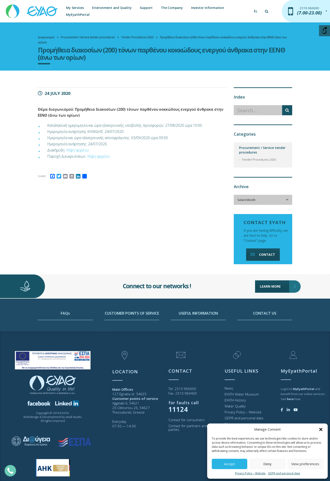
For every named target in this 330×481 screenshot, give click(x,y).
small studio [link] (74, 417)
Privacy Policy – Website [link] (250, 473)
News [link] (229, 388)
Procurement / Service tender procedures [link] (262, 150)
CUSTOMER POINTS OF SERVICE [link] (132, 332)
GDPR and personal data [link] (284, 473)
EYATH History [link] (235, 400)
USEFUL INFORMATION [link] (198, 332)
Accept (229, 464)
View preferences (305, 464)
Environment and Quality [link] (112, 7)
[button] (321, 429)
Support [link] (146, 7)
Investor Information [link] (207, 7)
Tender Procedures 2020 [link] (259, 159)
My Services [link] (75, 7)
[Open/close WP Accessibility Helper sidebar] (324, 30)
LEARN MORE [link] (274, 272)
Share (42, 176)
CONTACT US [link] (264, 332)
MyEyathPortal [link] (77, 14)
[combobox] (263, 200)
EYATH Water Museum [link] (242, 394)
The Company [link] (172, 7)
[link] (32, 9)
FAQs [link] (65, 332)
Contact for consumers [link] (186, 420)
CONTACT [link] (262, 254)
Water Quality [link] (235, 406)
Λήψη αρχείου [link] (77, 150)
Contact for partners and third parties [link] (192, 427)
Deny (267, 464)
